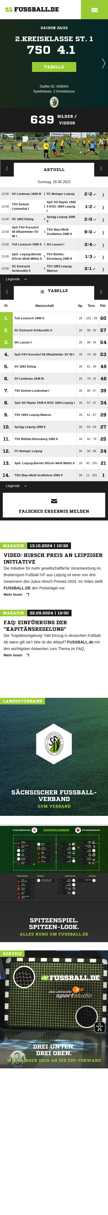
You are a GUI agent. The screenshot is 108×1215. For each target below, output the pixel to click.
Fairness (7, 291)
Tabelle (54, 67)
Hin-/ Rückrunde (101, 291)
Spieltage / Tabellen (101, 168)
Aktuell (54, 170)
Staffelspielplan (7, 168)
